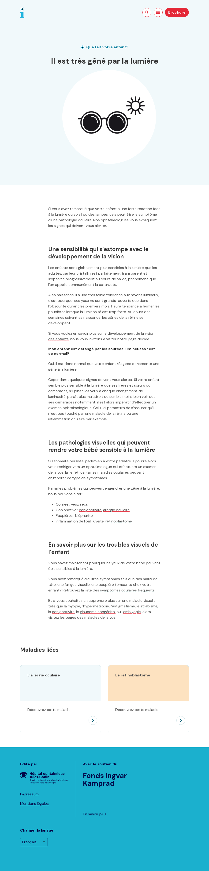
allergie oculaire (116, 509)
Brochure (177, 12)
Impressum (29, 794)
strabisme (148, 606)
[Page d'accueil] (22, 12)
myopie (74, 606)
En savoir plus (94, 814)
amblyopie (132, 611)
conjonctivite (90, 509)
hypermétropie (96, 606)
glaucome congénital (98, 611)
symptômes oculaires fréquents (127, 590)
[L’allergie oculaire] (60, 717)
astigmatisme (123, 606)
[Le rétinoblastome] (148, 717)
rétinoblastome (118, 521)
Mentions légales (34, 803)
